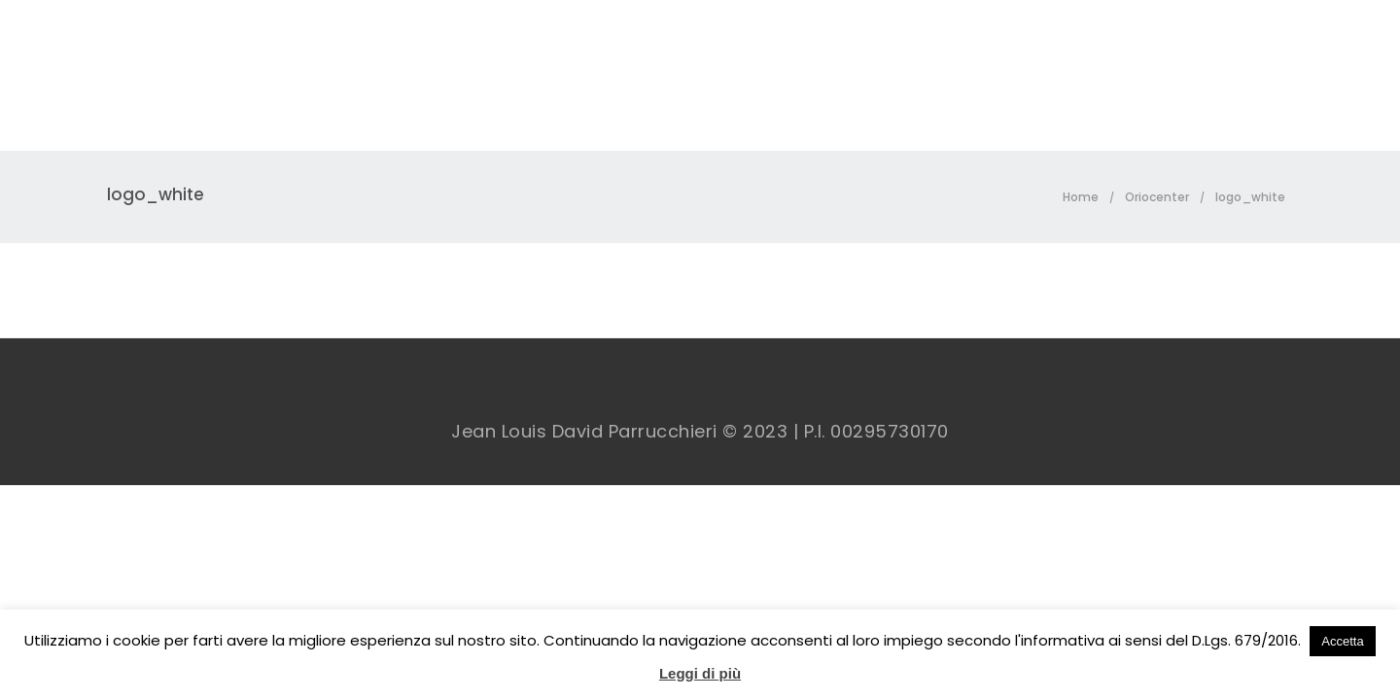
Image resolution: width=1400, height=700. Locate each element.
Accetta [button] (1342, 641)
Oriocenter (1157, 197)
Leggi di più (700, 673)
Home (1081, 197)
